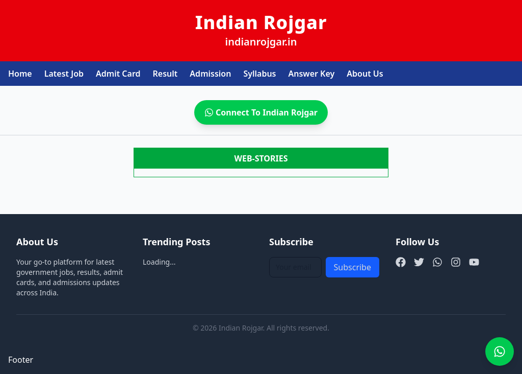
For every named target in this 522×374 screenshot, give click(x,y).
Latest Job (64, 73)
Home (20, 73)
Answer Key (312, 73)
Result (165, 73)
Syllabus (259, 73)
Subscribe (352, 267)
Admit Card (118, 73)
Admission (210, 73)
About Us (365, 73)
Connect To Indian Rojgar (261, 112)
